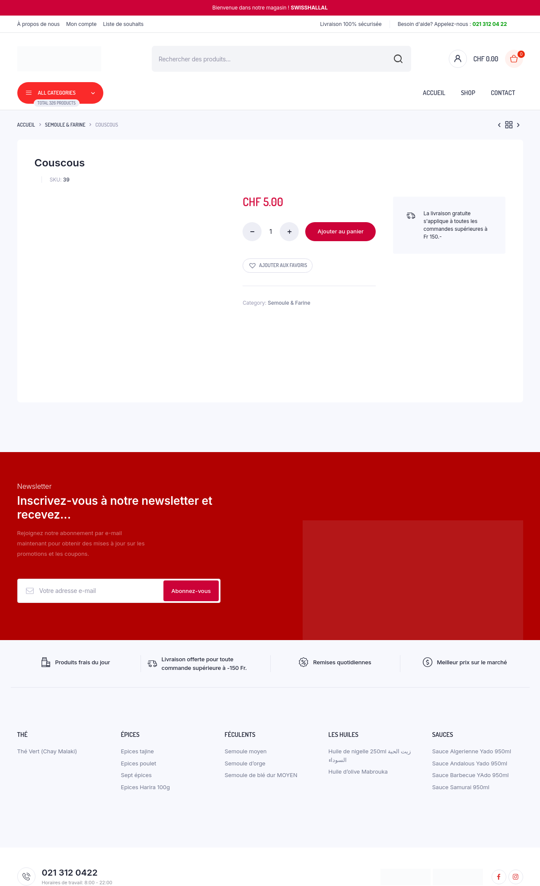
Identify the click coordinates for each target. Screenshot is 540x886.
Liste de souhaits (123, 24)
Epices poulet (139, 704)
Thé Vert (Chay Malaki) (47, 692)
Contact (503, 93)
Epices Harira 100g (145, 728)
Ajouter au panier (341, 231)
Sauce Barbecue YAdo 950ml (470, 716)
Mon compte (81, 24)
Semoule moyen (246, 692)
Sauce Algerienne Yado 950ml (471, 692)
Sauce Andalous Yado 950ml (470, 704)
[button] (278, 265)
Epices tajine (137, 692)
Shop (468, 93)
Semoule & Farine (65, 124)
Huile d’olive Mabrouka (358, 712)
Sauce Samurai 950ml (460, 728)
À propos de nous (38, 24)
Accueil (434, 93)
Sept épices (136, 716)
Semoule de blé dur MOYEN (261, 716)
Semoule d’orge (245, 704)
